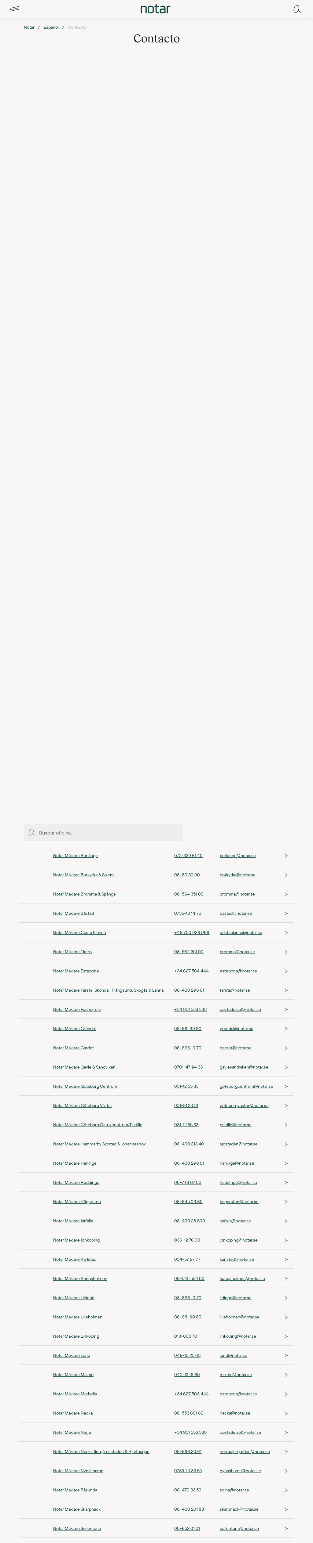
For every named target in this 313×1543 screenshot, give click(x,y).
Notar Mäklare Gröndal (74, 1028)
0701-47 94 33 (188, 1066)
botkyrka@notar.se (238, 874)
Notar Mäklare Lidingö (73, 1297)
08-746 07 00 (187, 1182)
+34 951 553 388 (190, 1009)
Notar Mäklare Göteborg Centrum (85, 1086)
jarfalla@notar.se (235, 1220)
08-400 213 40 (189, 1143)
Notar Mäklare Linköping (76, 1336)
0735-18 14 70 (187, 913)
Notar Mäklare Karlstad (74, 1259)
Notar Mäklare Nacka (73, 1412)
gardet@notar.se (236, 1047)
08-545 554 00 (189, 1278)
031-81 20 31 (186, 1105)
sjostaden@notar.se (239, 1143)
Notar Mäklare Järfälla (73, 1220)
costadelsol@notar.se (240, 1009)
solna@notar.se (234, 1489)
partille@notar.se (236, 1124)
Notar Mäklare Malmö (73, 1374)
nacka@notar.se (235, 1412)
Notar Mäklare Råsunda (75, 1489)
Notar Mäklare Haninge (75, 1163)
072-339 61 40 (188, 855)
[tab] (14, 9)
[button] (14, 9)
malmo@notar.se (236, 1374)
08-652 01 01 (187, 1528)
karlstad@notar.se (237, 1259)
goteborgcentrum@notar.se (246, 1086)
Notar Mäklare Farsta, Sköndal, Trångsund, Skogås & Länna (108, 990)
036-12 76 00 (187, 1239)
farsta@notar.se (235, 990)
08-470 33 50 (187, 1489)
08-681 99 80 (187, 1028)
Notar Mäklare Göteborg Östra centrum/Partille (97, 1124)
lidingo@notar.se (236, 1297)
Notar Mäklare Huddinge (76, 1182)
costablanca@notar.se (241, 932)
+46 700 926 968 (191, 932)
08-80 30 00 (187, 874)
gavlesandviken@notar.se (244, 1066)
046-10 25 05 (187, 1355)
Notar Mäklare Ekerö (72, 951)
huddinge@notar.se (238, 1182)
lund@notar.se (233, 1355)
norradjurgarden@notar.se (245, 1451)
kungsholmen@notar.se (242, 1278)
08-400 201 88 (189, 1509)
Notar (29, 27)
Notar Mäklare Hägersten (77, 1201)
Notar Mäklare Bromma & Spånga (84, 893)
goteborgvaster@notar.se (244, 1105)
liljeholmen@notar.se (240, 1316)
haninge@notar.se (237, 1163)
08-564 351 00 (189, 893)
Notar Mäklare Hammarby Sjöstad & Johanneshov (99, 1143)
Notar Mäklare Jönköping (76, 1239)
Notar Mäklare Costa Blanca (79, 932)
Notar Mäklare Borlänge (75, 855)
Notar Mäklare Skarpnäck (77, 1509)
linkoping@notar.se (238, 1336)
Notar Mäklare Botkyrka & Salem (83, 874)
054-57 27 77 (187, 1259)
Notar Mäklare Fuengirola (77, 1009)
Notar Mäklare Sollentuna (77, 1528)
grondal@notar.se (236, 1028)
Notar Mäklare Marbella (75, 1393)
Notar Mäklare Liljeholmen (77, 1316)
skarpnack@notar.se (239, 1509)
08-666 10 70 (187, 1047)
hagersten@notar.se (239, 1201)
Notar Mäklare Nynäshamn (78, 1470)
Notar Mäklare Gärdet (73, 1047)
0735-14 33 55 (188, 1470)
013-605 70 (185, 1336)
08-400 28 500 (189, 1220)
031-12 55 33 (186, 1086)
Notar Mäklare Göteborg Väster (82, 1105)
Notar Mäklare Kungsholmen (80, 1278)
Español (51, 27)
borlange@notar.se (238, 855)
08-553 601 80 (189, 1412)
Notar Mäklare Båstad (73, 913)
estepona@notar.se (238, 970)
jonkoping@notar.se (239, 1239)
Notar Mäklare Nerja (72, 1432)
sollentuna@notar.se (239, 1528)
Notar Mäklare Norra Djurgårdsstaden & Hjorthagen (101, 1451)
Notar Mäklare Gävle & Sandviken (84, 1066)
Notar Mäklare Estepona (76, 970)
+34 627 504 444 (191, 970)
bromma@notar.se (237, 893)
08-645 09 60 (188, 1201)
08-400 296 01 (189, 990)
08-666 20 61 (187, 1451)
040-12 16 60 (187, 1374)
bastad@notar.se (236, 913)
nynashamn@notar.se (240, 1470)
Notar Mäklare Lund (71, 1355)
